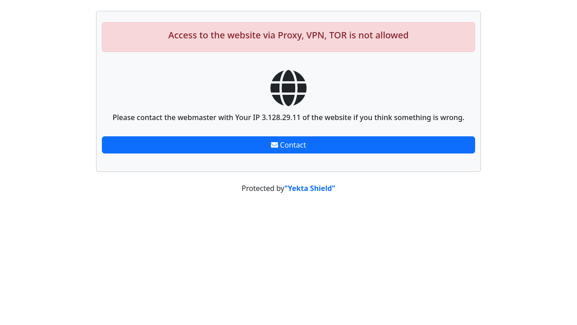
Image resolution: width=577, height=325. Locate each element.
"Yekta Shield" (309, 188)
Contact (288, 145)
